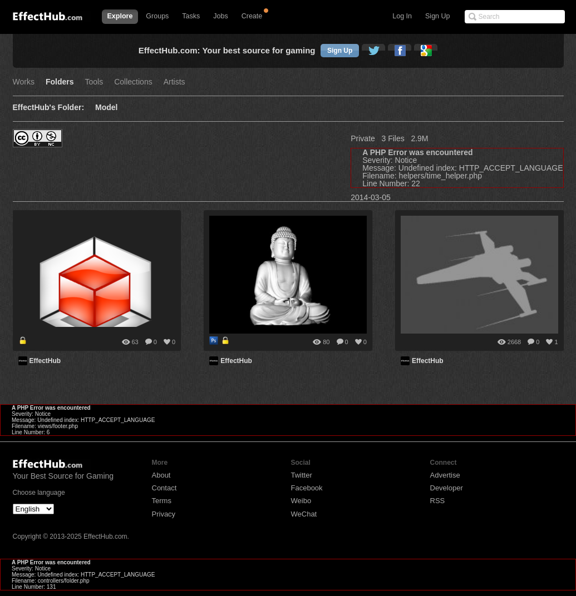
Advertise (445, 475)
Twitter (301, 475)
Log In (402, 16)
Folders (60, 82)
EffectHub (45, 361)
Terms (161, 500)
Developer (446, 488)
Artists (174, 82)
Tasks (191, 16)
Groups (157, 16)
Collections (133, 82)
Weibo (301, 500)
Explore (120, 16)
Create (252, 16)
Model (106, 107)
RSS (437, 500)
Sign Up (437, 16)
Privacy (164, 514)
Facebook (307, 488)
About (161, 475)
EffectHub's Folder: (49, 107)
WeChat (304, 514)
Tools (94, 82)
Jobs (220, 16)
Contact (164, 488)
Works (24, 82)
